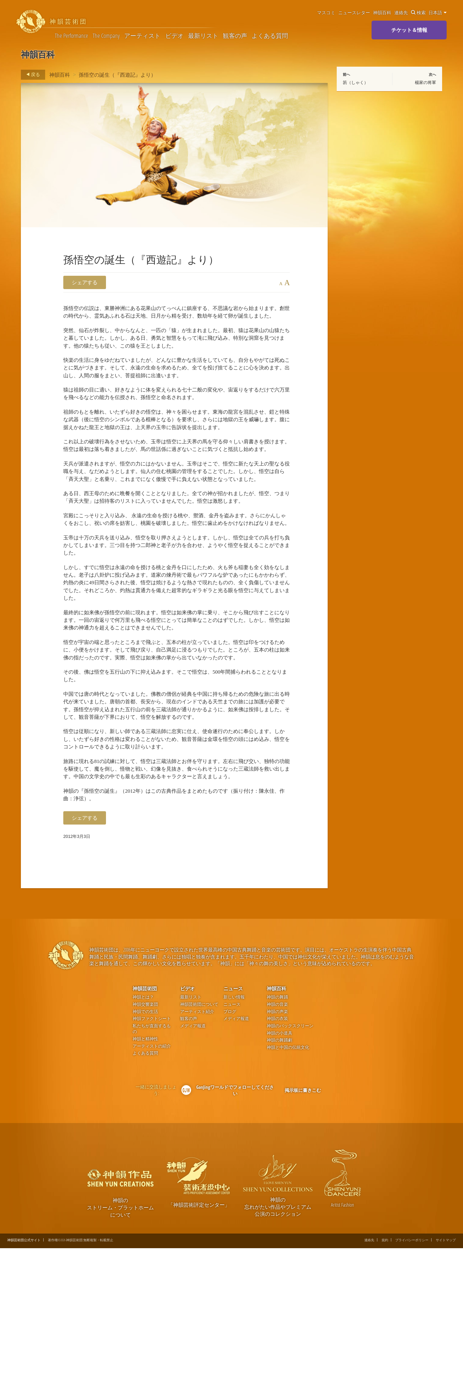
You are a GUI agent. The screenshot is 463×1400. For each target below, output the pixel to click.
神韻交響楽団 (145, 1156)
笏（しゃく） (355, 82)
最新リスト (203, 35)
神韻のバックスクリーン (290, 1177)
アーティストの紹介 (152, 1197)
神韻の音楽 (277, 1156)
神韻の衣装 (277, 1170)
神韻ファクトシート (152, 1170)
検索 (418, 12)
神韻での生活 (145, 1163)
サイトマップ (446, 1391)
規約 (385, 1391)
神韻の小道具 (279, 1184)
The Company (106, 35)
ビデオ (174, 35)
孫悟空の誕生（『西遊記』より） (117, 74)
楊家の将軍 (425, 82)
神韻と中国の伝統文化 (288, 1199)
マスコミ (326, 12)
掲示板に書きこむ (303, 1241)
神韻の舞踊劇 (279, 1192)
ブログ (229, 1163)
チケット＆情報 (409, 29)
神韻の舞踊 (277, 1149)
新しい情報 (234, 1149)
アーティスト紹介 (197, 1163)
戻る (31, 74)
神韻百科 (382, 12)
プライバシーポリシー (411, 1391)
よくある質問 (270, 35)
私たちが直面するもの (152, 1180)
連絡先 (401, 12)
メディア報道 (193, 1177)
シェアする (85, 282)
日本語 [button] (437, 12)
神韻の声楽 (277, 1163)
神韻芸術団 (145, 1140)
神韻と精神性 (145, 1190)
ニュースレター (354, 12)
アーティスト (142, 35)
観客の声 (235, 35)
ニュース (233, 1140)
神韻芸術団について (199, 1156)
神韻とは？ (143, 1149)
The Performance (71, 35)
